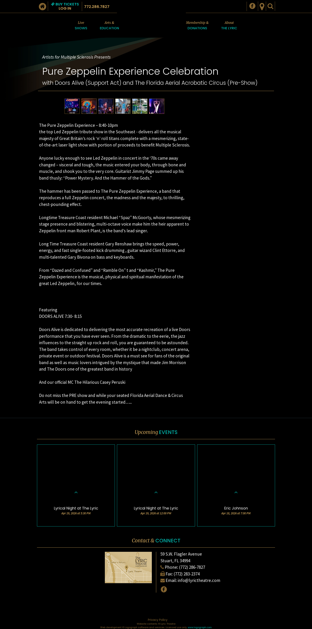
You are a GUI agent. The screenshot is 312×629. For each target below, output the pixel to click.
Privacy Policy (157, 620)
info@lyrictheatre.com (199, 580)
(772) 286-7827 (192, 567)
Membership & (197, 26)
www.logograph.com (200, 627)
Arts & (109, 26)
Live (81, 26)
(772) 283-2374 (187, 574)
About (229, 26)
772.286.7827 (96, 6)
